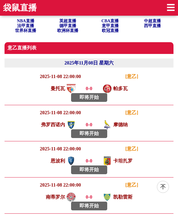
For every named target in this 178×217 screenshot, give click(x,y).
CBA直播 (110, 21)
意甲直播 (110, 26)
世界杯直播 (25, 30)
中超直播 (152, 21)
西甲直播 (152, 26)
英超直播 (67, 21)
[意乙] (131, 76)
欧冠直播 (110, 30)
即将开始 (89, 97)
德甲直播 (67, 26)
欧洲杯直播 (67, 30)
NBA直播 (25, 21)
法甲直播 (25, 26)
